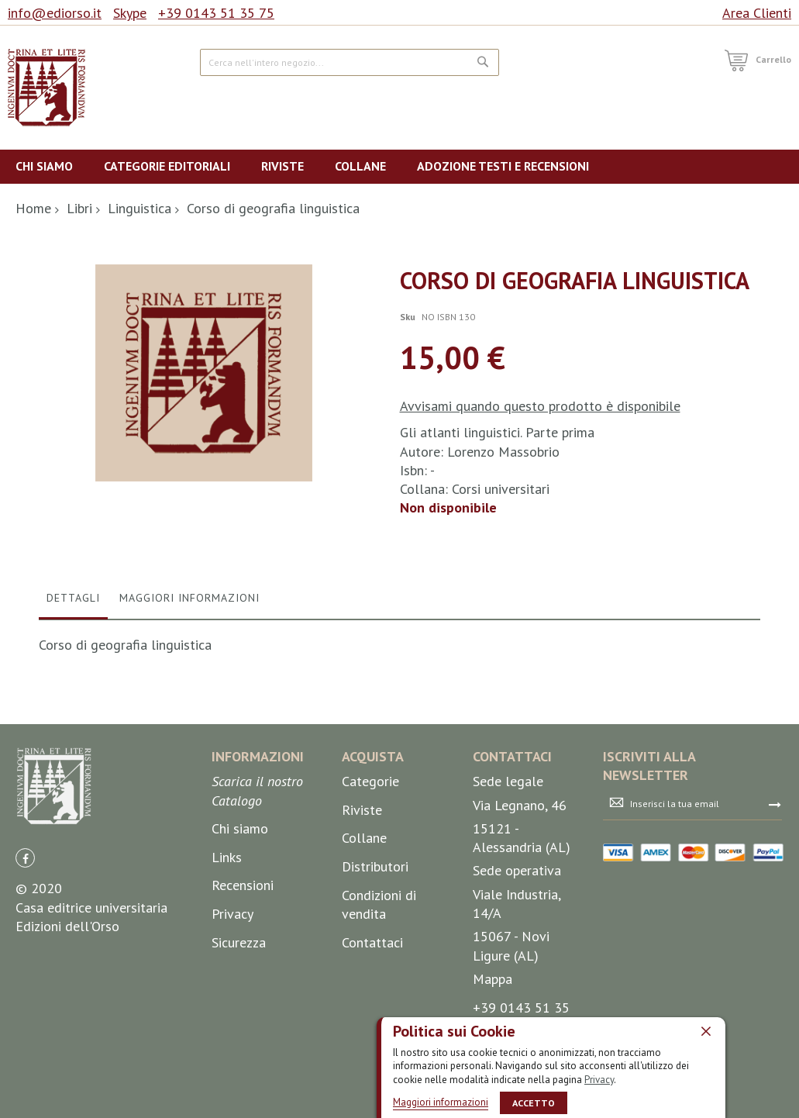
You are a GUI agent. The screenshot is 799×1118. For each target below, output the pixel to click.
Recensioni (243, 1013)
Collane (364, 966)
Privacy (599, 1078)
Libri (79, 208)
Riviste (362, 937)
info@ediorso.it (55, 13)
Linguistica (139, 208)
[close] (706, 1030)
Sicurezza (239, 1069)
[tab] (73, 729)
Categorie (370, 909)
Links (227, 984)
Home (33, 208)
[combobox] (350, 62)
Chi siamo (240, 956)
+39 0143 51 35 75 (216, 13)
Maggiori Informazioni (189, 725)
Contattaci (372, 1069)
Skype (129, 13)
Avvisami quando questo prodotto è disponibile (540, 406)
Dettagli (73, 725)
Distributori (375, 994)
